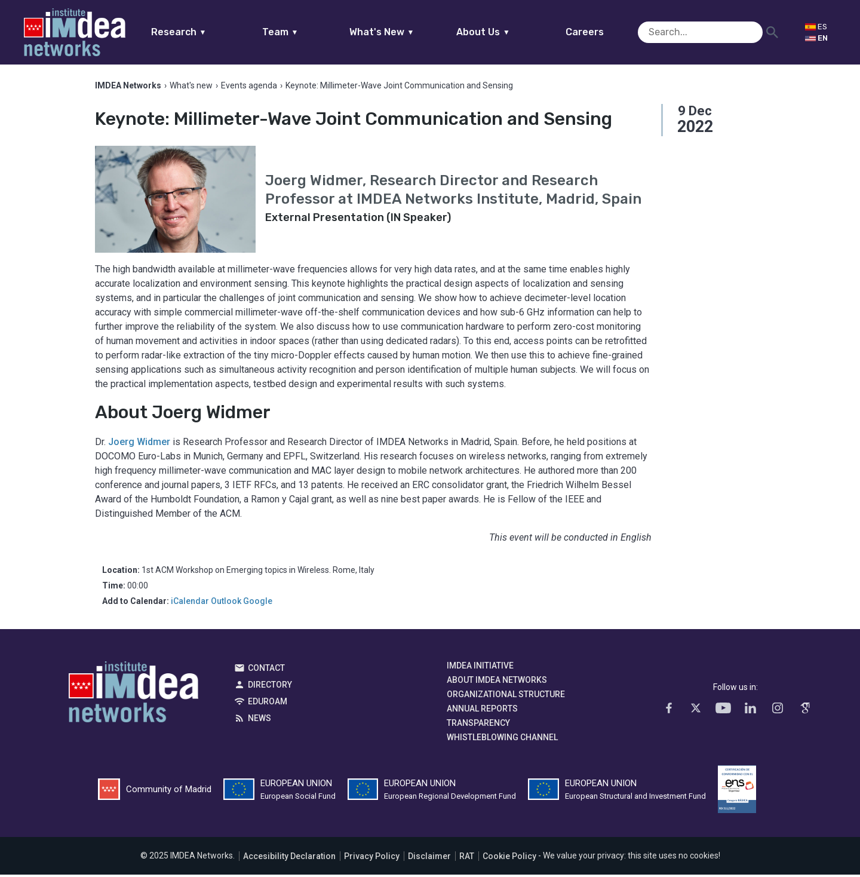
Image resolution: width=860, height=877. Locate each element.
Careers (608, 32)
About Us (506, 32)
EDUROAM (267, 704)
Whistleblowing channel (502, 740)
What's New (404, 32)
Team (303, 32)
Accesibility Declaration (289, 858)
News (259, 721)
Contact (266, 671)
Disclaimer (429, 858)
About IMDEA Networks (497, 683)
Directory (270, 687)
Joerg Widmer (139, 444)
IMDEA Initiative (480, 668)
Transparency (478, 726)
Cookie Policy (509, 858)
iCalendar (190, 604)
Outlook (226, 604)
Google (257, 604)
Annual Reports (482, 711)
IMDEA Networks (133, 697)
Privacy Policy (372, 858)
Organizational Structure (506, 697)
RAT (466, 858)
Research (201, 32)
